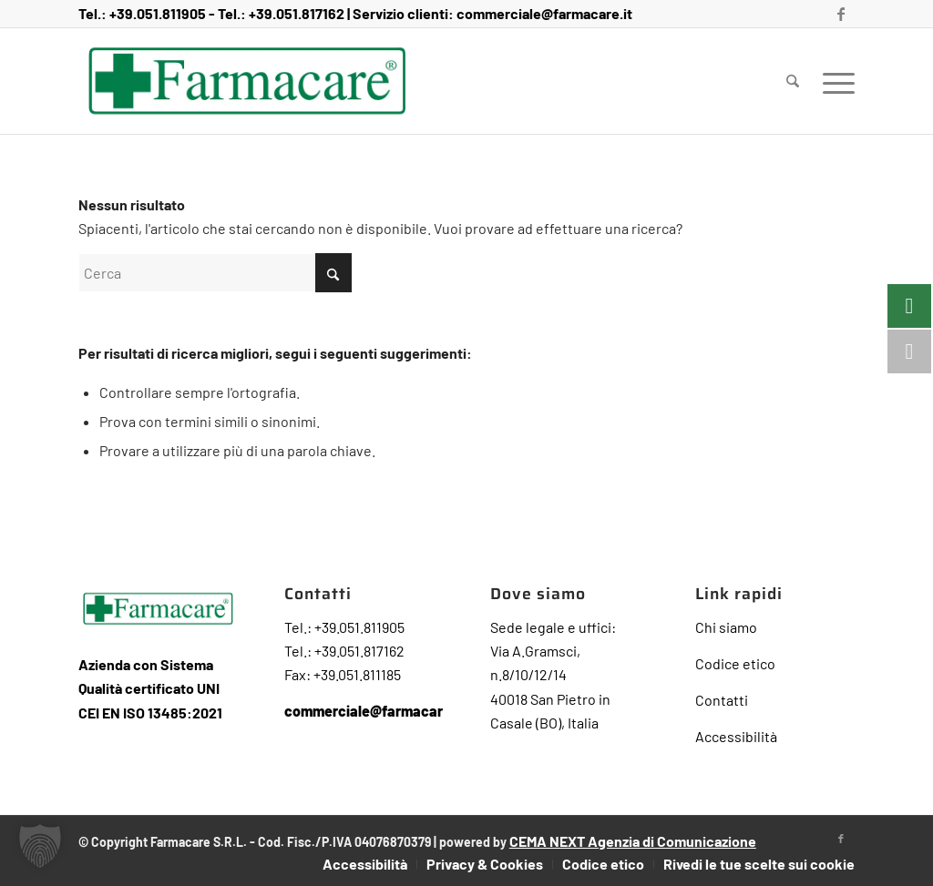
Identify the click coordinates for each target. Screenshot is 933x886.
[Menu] (833, 81)
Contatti (721, 699)
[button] (40, 846)
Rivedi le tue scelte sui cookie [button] (759, 863)
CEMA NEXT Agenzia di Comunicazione (632, 841)
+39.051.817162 (296, 13)
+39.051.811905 (157, 13)
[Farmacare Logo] (247, 81)
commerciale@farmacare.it (544, 13)
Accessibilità (736, 736)
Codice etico (735, 663)
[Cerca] (792, 81)
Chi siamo (726, 627)
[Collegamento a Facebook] (841, 13)
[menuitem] (792, 81)
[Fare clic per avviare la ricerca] (333, 272)
